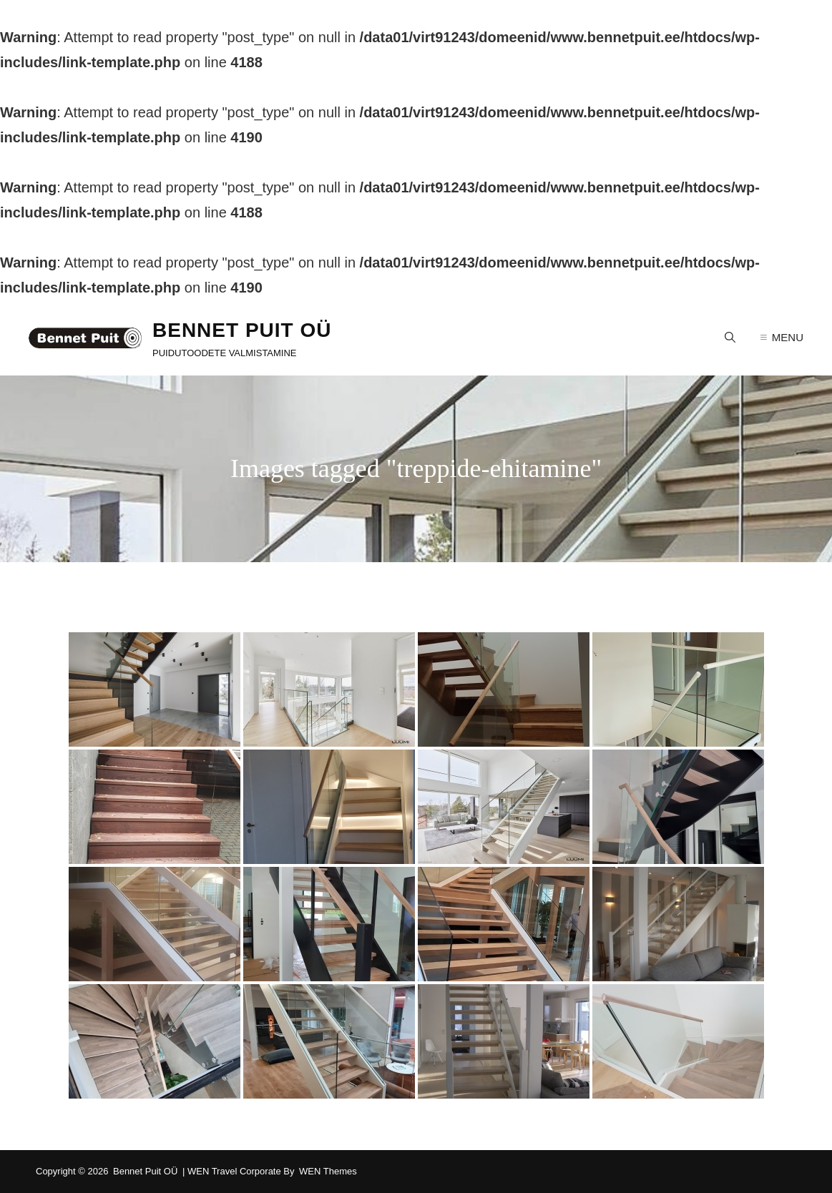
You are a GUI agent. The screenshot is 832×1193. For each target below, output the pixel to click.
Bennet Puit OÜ (241, 330)
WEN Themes (328, 1171)
